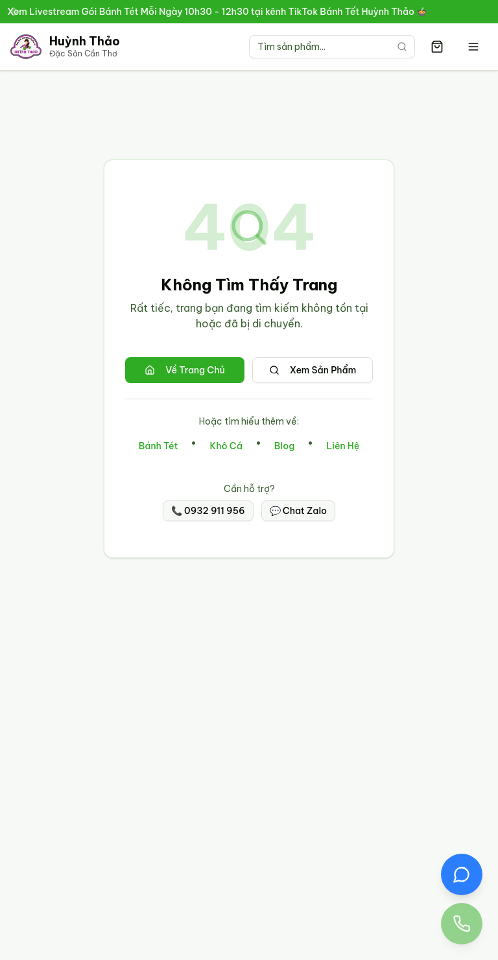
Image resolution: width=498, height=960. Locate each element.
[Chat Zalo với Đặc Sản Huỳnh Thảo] (461, 874)
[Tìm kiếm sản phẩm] (332, 46)
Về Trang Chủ (185, 370)
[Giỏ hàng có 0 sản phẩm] (437, 46)
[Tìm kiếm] (402, 46)
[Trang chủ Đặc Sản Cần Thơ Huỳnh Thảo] (65, 46)
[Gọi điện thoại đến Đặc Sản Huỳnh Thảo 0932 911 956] (461, 923)
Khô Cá (225, 446)
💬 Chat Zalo (298, 511)
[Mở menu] (473, 46)
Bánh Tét (158, 446)
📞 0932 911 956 (208, 511)
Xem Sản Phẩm (313, 370)
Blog (284, 446)
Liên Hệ (342, 446)
